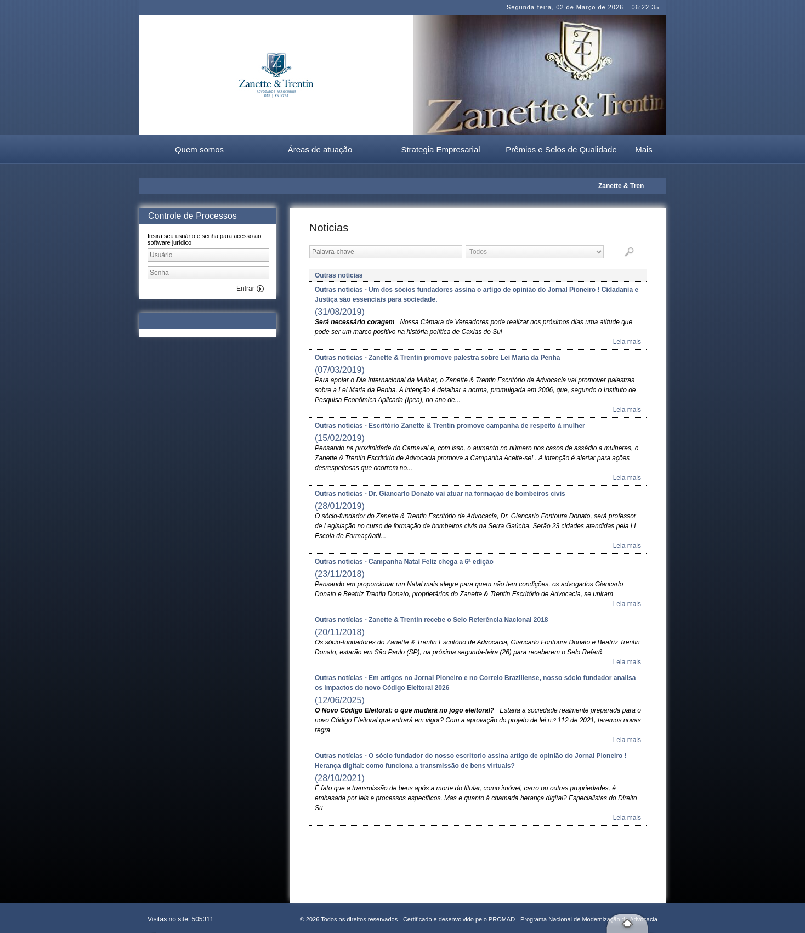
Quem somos (199, 149)
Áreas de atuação (320, 149)
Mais (644, 149)
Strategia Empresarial (440, 149)
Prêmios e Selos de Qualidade (561, 149)
